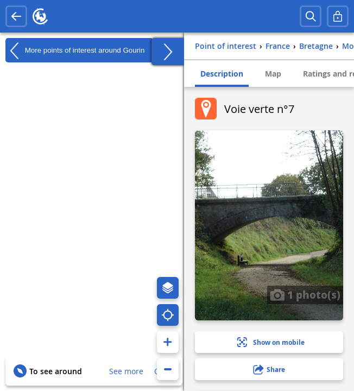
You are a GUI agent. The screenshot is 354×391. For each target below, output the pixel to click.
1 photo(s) (305, 294)
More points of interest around (75, 50)
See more (126, 371)
